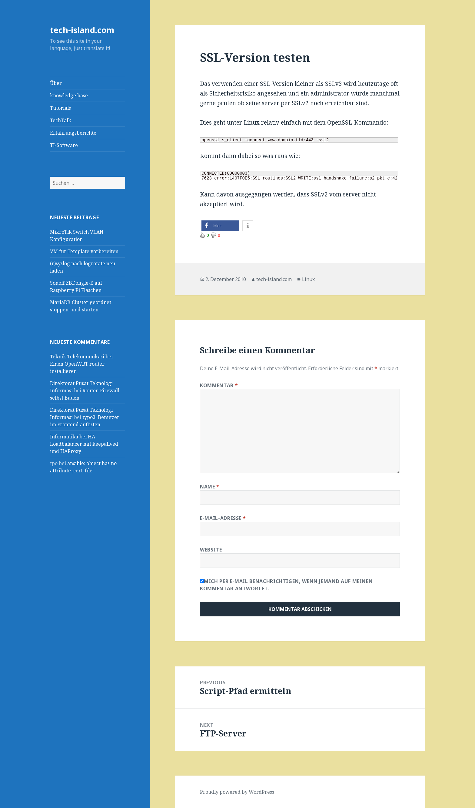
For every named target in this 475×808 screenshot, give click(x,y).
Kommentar (219, 385)
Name (209, 486)
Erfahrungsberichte (73, 132)
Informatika (64, 436)
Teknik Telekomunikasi (77, 356)
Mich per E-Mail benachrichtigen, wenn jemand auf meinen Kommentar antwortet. (286, 585)
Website (211, 549)
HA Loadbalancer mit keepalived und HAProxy (84, 443)
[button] (220, 225)
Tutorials (60, 108)
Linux (308, 279)
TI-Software (64, 145)
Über (56, 83)
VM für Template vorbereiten (84, 251)
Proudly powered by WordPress (237, 792)
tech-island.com (82, 29)
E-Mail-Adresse (223, 518)
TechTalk (60, 120)
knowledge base (69, 95)
